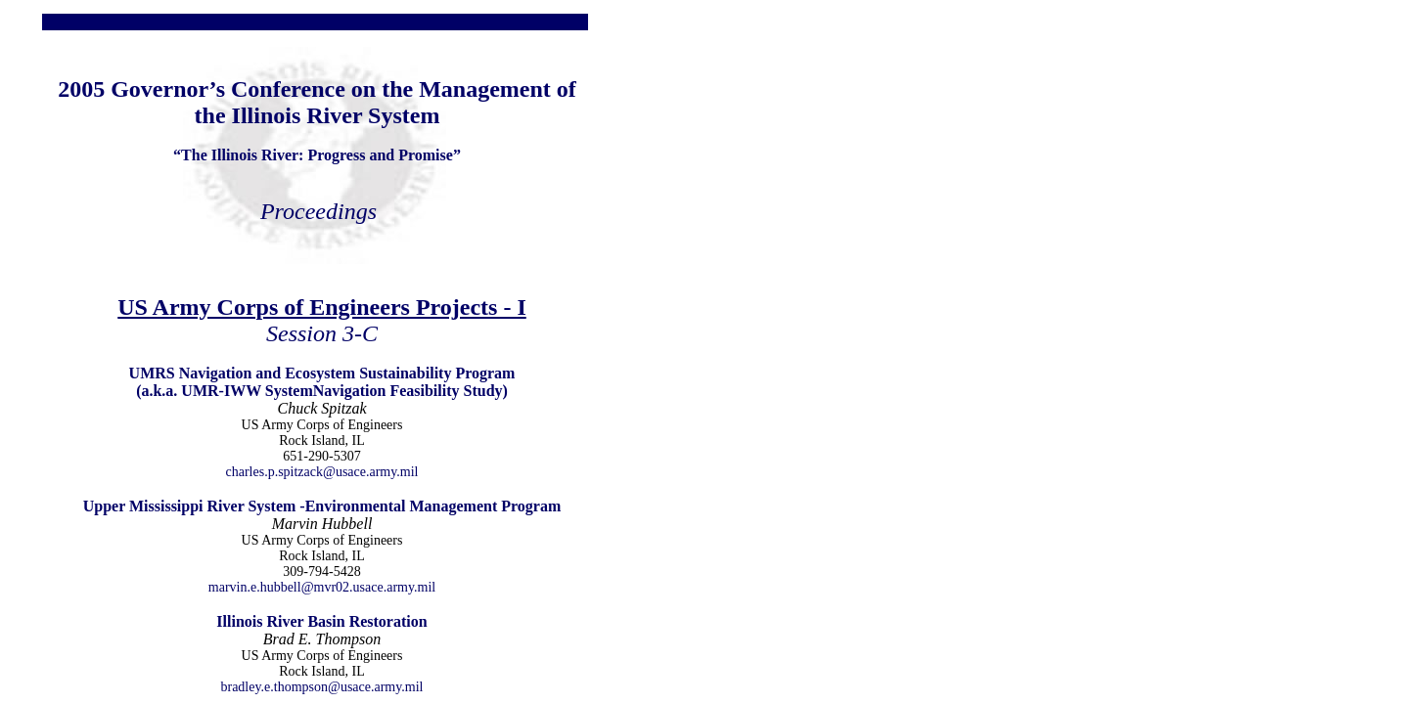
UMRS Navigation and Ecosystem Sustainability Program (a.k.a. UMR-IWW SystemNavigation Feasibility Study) (322, 382)
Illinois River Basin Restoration (321, 621)
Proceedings (318, 211)
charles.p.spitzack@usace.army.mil (321, 471)
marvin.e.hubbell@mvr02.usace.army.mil (321, 587)
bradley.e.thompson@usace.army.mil (321, 687)
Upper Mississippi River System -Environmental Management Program (322, 506)
